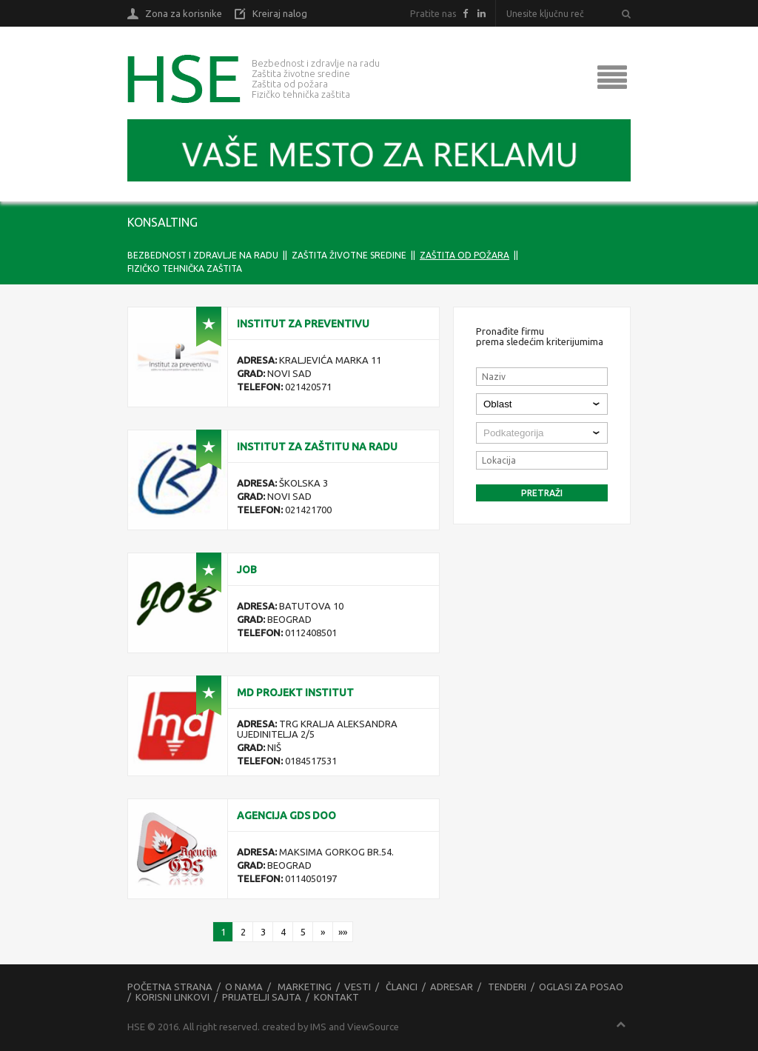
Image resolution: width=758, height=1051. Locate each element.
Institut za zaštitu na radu (317, 447)
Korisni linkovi (172, 997)
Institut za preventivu (303, 324)
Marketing (305, 986)
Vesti (357, 986)
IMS (318, 1026)
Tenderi (507, 986)
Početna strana (169, 986)
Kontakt (336, 997)
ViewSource (373, 1026)
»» (342, 932)
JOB (247, 569)
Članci (401, 986)
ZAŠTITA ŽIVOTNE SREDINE (349, 255)
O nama (244, 986)
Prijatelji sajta (261, 997)
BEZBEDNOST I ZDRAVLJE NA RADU (202, 255)
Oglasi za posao (581, 986)
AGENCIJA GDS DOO (286, 815)
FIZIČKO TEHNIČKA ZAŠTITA (184, 268)
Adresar (451, 986)
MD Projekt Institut (295, 692)
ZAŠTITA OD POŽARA (464, 255)
